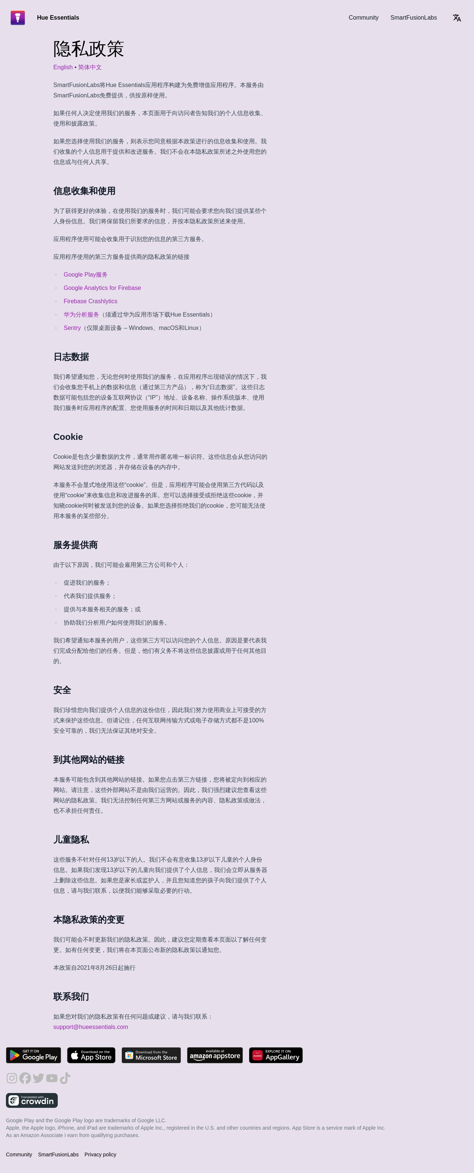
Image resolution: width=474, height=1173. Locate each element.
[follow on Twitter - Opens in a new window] (38, 1078)
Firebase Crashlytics (90, 301)
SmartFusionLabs (414, 17)
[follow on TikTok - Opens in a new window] (65, 1078)
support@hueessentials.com (90, 1027)
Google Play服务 (86, 274)
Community (364, 17)
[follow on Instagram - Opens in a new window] (12, 1078)
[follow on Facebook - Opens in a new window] (25, 1078)
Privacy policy (100, 1154)
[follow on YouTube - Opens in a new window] (52, 1078)
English (63, 67)
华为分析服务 (81, 314)
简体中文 (90, 67)
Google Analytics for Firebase (102, 288)
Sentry (72, 328)
